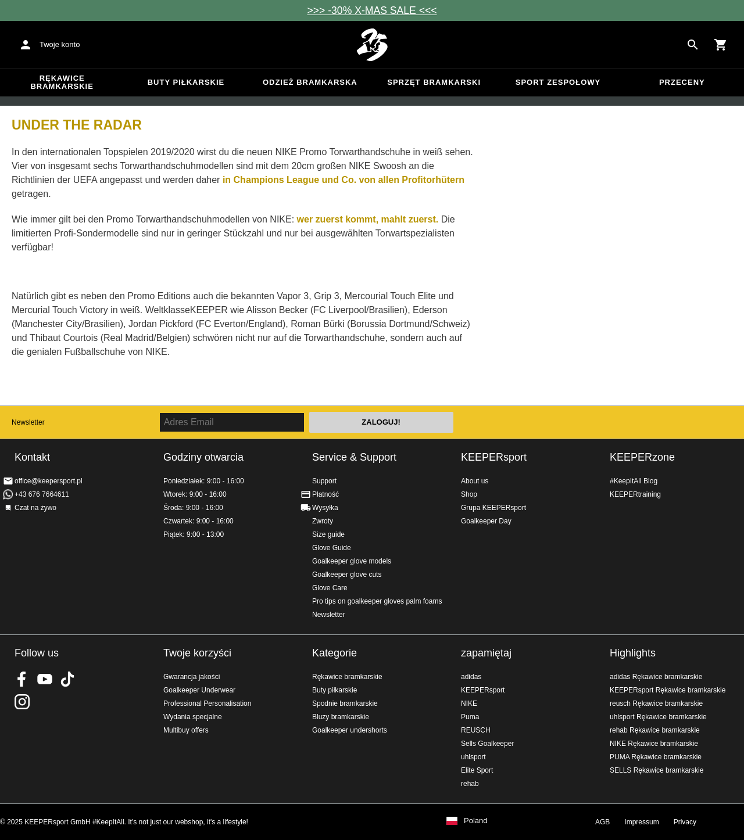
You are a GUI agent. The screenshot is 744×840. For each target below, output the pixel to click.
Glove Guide (331, 548)
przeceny (682, 82)
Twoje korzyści (197, 653)
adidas (471, 677)
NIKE (469, 703)
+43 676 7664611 (42, 494)
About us (474, 481)
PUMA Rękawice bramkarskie (656, 757)
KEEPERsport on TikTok (67, 679)
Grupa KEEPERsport (493, 508)
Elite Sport (477, 770)
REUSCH (476, 730)
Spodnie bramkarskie (345, 703)
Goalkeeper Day (486, 521)
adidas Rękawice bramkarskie (656, 677)
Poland (475, 821)
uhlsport (473, 757)
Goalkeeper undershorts (349, 730)
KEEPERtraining (635, 494)
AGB (602, 822)
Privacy (685, 822)
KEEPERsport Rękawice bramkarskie (667, 690)
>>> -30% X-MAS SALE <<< (372, 10)
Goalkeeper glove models (351, 561)
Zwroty (322, 521)
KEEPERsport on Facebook (22, 679)
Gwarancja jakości (191, 677)
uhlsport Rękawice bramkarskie (658, 717)
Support (324, 481)
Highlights (633, 653)
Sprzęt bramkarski (434, 82)
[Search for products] (692, 44)
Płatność (325, 494)
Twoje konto (60, 44)
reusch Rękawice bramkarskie (656, 703)
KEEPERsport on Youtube (44, 679)
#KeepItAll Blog (633, 481)
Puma (470, 717)
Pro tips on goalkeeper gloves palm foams (377, 601)
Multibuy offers (186, 730)
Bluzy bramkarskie (340, 717)
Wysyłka (325, 508)
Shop (469, 494)
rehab (470, 784)
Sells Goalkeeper (487, 744)
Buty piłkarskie (186, 82)
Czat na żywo (35, 508)
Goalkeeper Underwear (199, 690)
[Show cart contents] (720, 44)
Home (372, 44)
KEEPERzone (642, 457)
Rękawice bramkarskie (62, 82)
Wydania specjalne (192, 717)
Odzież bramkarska (310, 82)
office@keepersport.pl (49, 481)
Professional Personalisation (207, 703)
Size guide (328, 534)
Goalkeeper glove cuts (346, 574)
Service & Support (354, 457)
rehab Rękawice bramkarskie (655, 730)
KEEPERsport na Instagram (22, 701)
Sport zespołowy (558, 82)
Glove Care (330, 588)
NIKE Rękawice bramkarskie (654, 744)
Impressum (641, 822)
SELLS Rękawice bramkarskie (656, 770)
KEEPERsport (494, 457)
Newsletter (28, 422)
